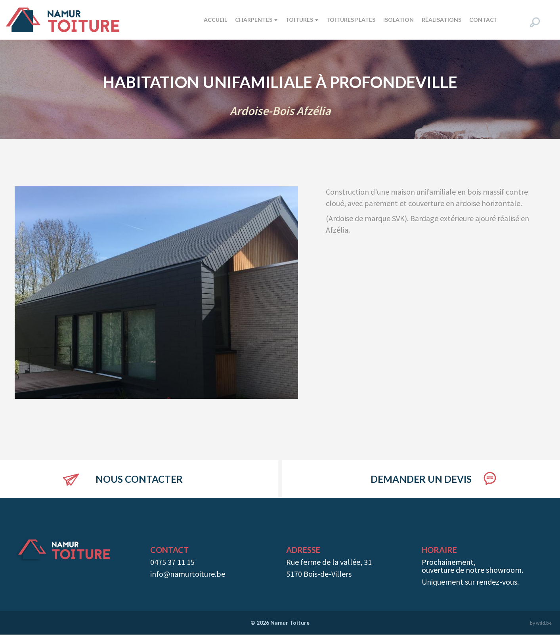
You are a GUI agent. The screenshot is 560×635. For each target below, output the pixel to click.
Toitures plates (350, 19)
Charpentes (256, 19)
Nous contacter (139, 479)
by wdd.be (541, 623)
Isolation (398, 19)
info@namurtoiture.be (187, 574)
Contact (483, 19)
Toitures (301, 19)
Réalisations (441, 19)
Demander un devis (421, 479)
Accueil (215, 19)
